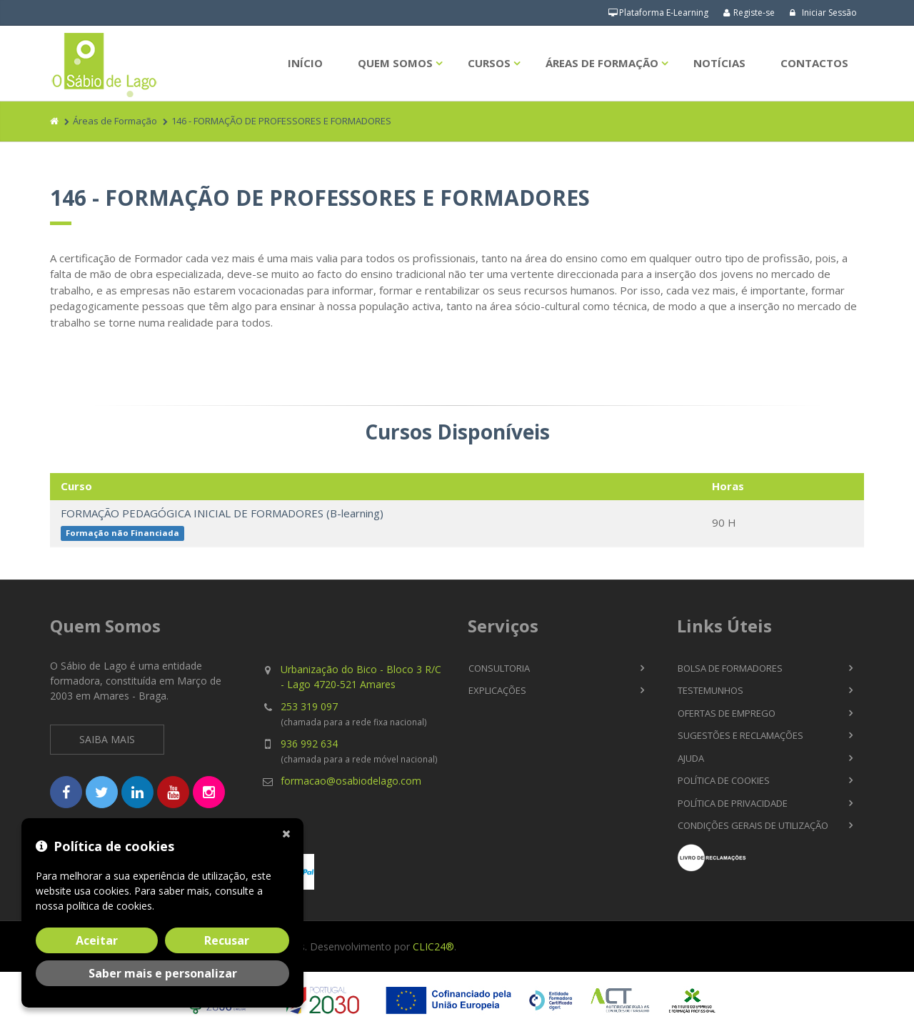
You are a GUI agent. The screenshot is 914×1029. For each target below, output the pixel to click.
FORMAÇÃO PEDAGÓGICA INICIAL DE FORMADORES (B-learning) (222, 513)
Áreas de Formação (602, 63)
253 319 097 (309, 706)
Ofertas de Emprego (726, 713)
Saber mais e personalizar (163, 973)
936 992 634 (309, 743)
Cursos (489, 63)
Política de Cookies (724, 780)
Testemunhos (710, 690)
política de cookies (109, 906)
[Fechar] (289, 832)
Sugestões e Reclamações (740, 735)
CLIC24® (433, 946)
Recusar (226, 940)
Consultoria (499, 668)
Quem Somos (395, 63)
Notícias (719, 63)
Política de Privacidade (733, 803)
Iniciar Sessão (823, 12)
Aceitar (97, 940)
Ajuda (691, 758)
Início (305, 63)
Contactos (814, 63)
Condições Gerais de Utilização (753, 825)
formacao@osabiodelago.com (351, 780)
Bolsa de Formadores (730, 668)
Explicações (497, 690)
